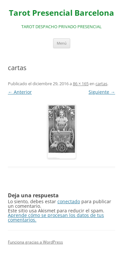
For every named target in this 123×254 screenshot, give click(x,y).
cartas (101, 84)
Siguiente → (102, 92)
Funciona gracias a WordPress (35, 242)
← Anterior (20, 92)
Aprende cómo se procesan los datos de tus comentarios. (56, 217)
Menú (62, 43)
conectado (68, 201)
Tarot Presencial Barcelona (61, 13)
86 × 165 (81, 84)
